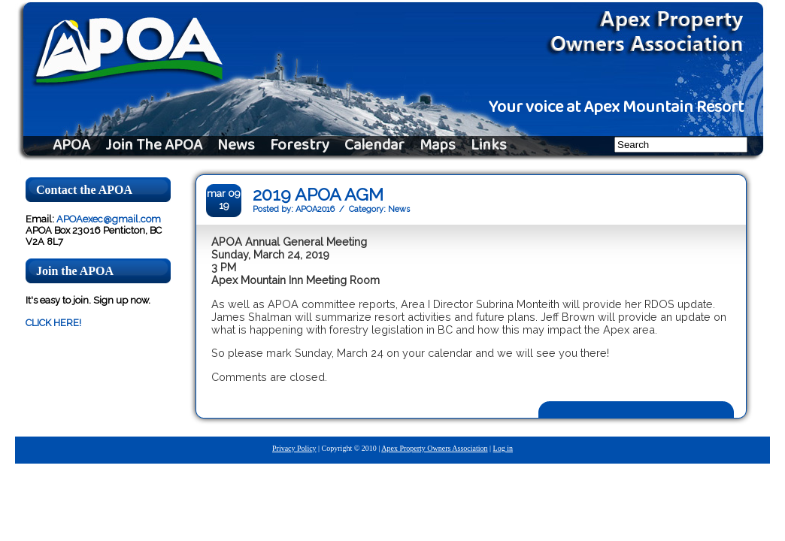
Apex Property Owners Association (434, 448)
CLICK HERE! (53, 322)
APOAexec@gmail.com (108, 219)
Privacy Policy (294, 448)
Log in (503, 448)
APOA (71, 145)
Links (489, 145)
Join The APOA (153, 145)
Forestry (299, 145)
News (236, 145)
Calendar (374, 145)
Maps (438, 145)
